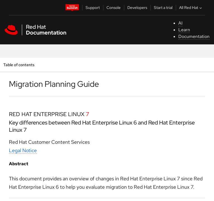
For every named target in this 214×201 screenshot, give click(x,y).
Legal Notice (23, 150)
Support (93, 7)
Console (113, 7)
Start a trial (163, 7)
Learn (184, 30)
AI (180, 23)
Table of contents (19, 64)
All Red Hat (191, 7)
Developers (137, 7)
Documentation (194, 36)
